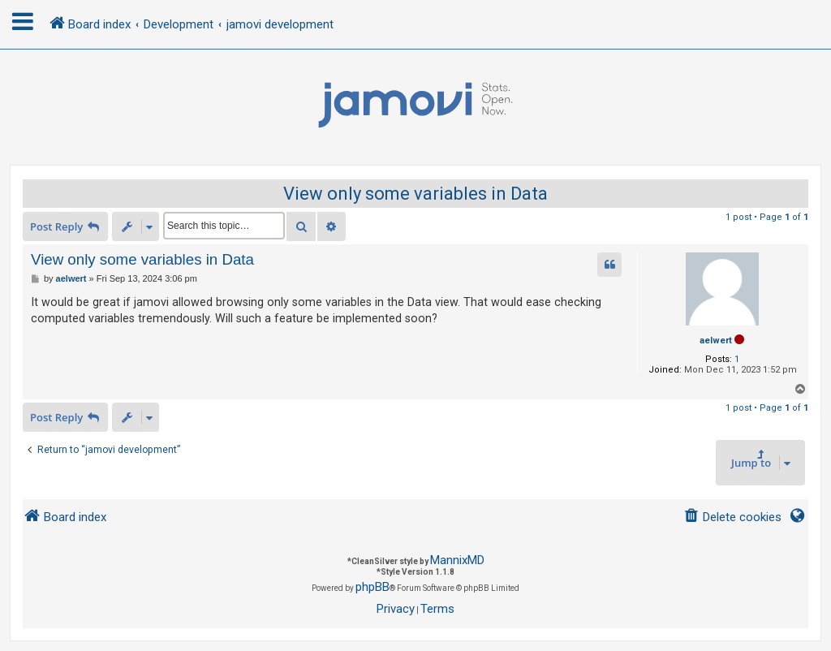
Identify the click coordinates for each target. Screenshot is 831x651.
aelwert (716, 340)
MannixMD (457, 560)
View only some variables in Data (415, 193)
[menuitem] (732, 517)
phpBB (372, 587)
